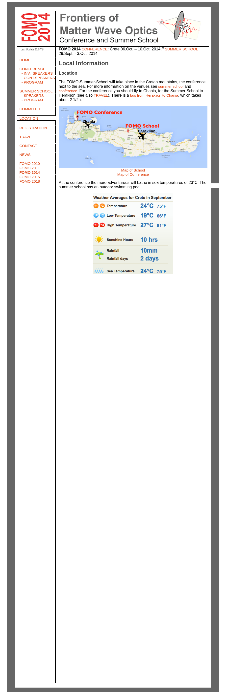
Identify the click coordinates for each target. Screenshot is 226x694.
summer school (170, 86)
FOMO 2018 (30, 181)
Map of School (133, 170)
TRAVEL (101, 95)
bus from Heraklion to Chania (154, 95)
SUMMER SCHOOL (181, 49)
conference (68, 91)
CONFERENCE (95, 49)
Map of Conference (133, 174)
